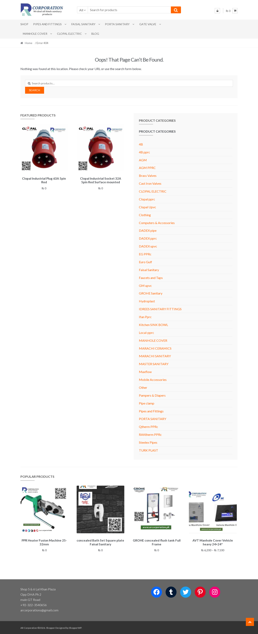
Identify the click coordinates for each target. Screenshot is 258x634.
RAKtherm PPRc (150, 434)
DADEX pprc (148, 238)
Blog (95, 33)
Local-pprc (146, 332)
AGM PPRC (147, 168)
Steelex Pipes (148, 442)
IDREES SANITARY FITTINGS (160, 309)
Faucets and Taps (151, 278)
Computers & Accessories (157, 223)
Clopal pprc (147, 199)
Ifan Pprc (145, 317)
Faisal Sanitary (83, 24)
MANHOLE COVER (35, 33)
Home (28, 43)
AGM (143, 160)
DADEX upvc (148, 246)
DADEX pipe (147, 230)
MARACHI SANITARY (155, 356)
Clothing (145, 215)
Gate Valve (147, 24)
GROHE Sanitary (150, 293)
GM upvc (145, 285)
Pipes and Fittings (47, 24)
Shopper (50, 627)
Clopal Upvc (147, 207)
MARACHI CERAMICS (155, 348)
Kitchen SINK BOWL (153, 325)
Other (143, 387)
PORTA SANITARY (117, 24)
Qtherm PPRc (148, 427)
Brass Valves (147, 175)
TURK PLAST (148, 450)
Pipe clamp (146, 403)
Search (34, 90)
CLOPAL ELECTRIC (69, 33)
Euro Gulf (145, 262)
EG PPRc (145, 254)
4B (141, 144)
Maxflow (145, 372)
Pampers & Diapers (152, 395)
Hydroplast (147, 301)
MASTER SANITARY (153, 364)
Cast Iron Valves (150, 183)
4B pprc (144, 152)
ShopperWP (75, 627)
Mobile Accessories (153, 379)
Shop (24, 24)
